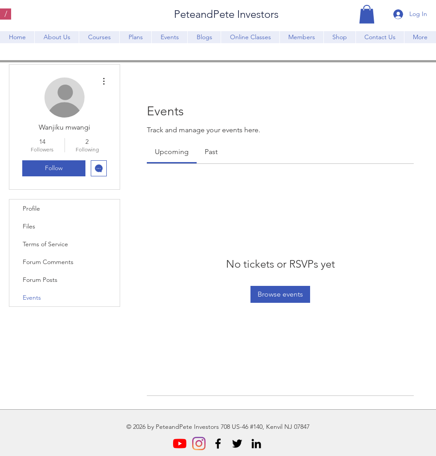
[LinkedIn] (256, 443)
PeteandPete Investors (226, 14)
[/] (5, 14)
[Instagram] (199, 443)
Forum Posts (40, 280)
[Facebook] (218, 443)
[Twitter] (237, 443)
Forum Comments (48, 262)
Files (29, 226)
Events (32, 297)
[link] (172, 151)
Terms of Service (45, 244)
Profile (31, 208)
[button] (367, 14)
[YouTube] (179, 443)
